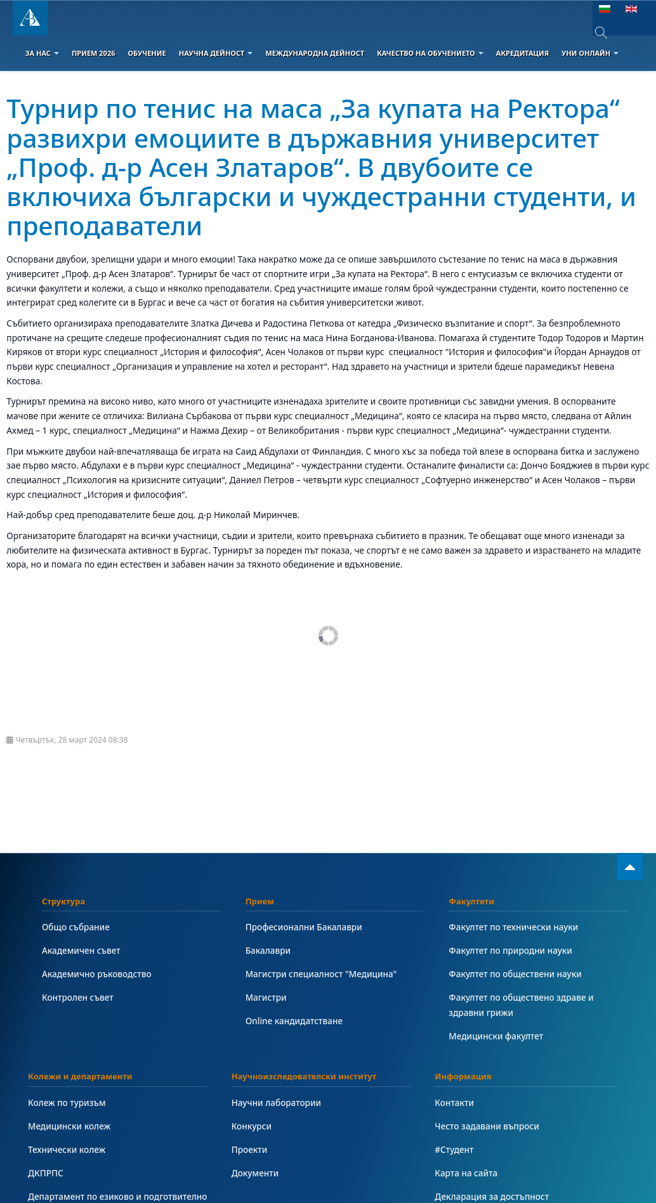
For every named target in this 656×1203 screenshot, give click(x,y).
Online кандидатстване (295, 1021)
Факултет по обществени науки (516, 974)
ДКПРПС (46, 1173)
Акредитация (522, 53)
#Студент (454, 1149)
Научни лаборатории (277, 1102)
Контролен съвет (78, 997)
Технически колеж (67, 1149)
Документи (256, 1173)
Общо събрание (76, 927)
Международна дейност (314, 53)
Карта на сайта (467, 1173)
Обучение (147, 53)
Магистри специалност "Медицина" (323, 974)
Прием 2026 (93, 53)
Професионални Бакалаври (305, 927)
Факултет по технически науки (515, 927)
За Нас (42, 53)
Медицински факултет (496, 1036)
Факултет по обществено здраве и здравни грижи (522, 1004)
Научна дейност (216, 53)
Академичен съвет (82, 950)
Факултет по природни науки (511, 950)
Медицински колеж (70, 1126)
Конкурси (252, 1126)
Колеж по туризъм (67, 1102)
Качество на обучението (430, 53)
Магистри (266, 997)
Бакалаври (269, 950)
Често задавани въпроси (488, 1126)
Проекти (250, 1149)
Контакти (455, 1102)
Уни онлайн (590, 53)
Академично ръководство (98, 974)
